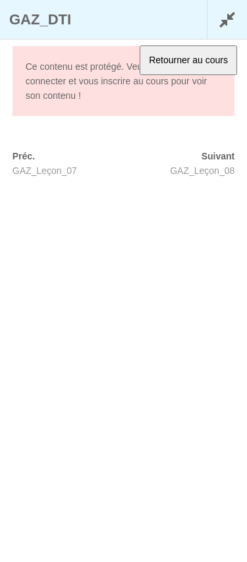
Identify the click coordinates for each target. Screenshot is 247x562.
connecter (46, 81)
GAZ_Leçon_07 (45, 170)
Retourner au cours (188, 60)
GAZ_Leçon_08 (202, 170)
